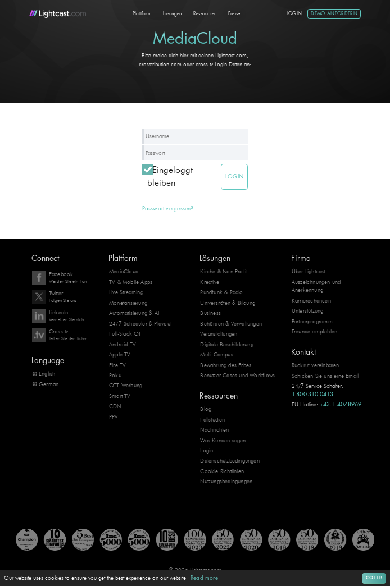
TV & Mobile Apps (130, 282)
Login (294, 13)
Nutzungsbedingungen (226, 481)
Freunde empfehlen (315, 331)
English (47, 373)
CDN (115, 406)
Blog (205, 409)
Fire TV (117, 365)
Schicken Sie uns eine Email (325, 375)
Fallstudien (212, 419)
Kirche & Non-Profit (223, 271)
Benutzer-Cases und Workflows (237, 375)
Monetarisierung (128, 302)
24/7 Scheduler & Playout (140, 323)
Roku (115, 375)
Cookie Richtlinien (222, 471)
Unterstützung (308, 310)
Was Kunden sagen (223, 439)
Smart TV (120, 396)
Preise (234, 13)
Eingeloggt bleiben (170, 176)
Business (210, 313)
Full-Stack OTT (126, 333)
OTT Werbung (125, 385)
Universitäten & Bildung (227, 302)
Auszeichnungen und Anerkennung (316, 286)
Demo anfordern (334, 13)
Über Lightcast (308, 271)
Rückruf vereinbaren (315, 365)
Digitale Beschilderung (226, 344)
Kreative (209, 282)
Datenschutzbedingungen (230, 460)
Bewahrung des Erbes (225, 365)
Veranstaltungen (218, 333)
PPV (114, 416)
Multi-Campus (216, 354)
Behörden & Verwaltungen (231, 323)
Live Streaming (126, 292)
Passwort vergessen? (168, 209)
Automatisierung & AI (134, 313)
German (48, 384)
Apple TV (120, 354)
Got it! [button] (374, 577)
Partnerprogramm (312, 321)
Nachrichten (214, 429)
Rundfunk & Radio (221, 292)
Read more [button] (204, 578)
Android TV (122, 344)
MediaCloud (123, 271)
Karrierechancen (311, 300)
